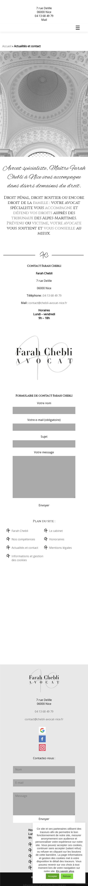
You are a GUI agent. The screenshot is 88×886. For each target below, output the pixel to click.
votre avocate (66, 223)
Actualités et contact (25, 548)
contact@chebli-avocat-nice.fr (47, 303)
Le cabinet (56, 531)
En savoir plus (65, 871)
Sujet (44, 441)
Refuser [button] (67, 876)
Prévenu (15, 223)
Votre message (44, 474)
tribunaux (22, 218)
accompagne (58, 207)
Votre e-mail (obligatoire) (44, 424)
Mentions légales (60, 548)
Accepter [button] (52, 876)
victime (40, 223)
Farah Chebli (20, 531)
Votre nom (44, 407)
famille (40, 202)
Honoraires (56, 539)
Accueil (6, 46)
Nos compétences (23, 539)
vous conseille (59, 228)
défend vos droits (32, 213)
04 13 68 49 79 (44, 16)
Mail (44, 20)
